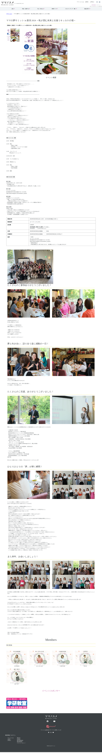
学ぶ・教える (40, 8)
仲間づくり (55, 8)
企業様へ (87, 1)
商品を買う (87, 8)
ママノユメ (9, 13)
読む (13, 8)
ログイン (99, 5)
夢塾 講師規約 (19, 741)
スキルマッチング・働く (71, 8)
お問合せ (92, 1)
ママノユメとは (80, 1)
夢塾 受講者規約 (20, 740)
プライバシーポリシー (21, 742)
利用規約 (18, 739)
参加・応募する (26, 8)
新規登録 (94, 5)
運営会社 (18, 737)
